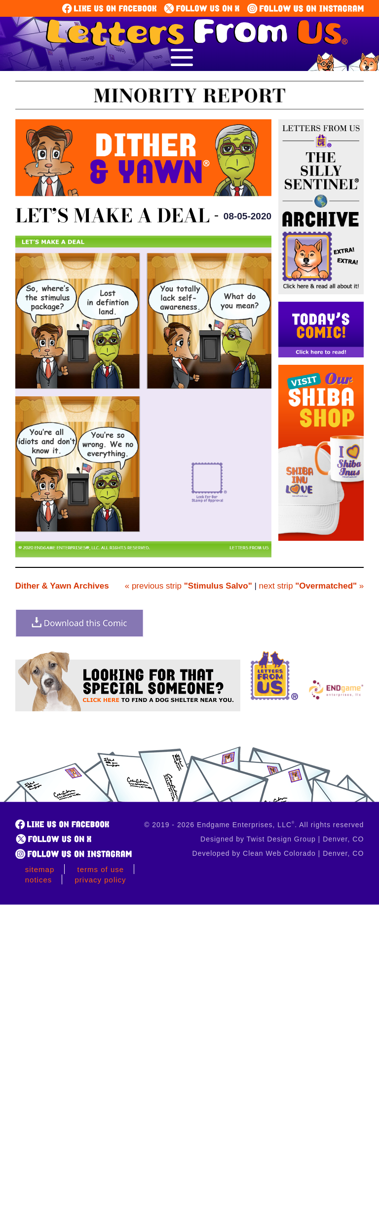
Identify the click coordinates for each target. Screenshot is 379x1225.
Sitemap (40, 869)
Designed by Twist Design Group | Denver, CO (282, 839)
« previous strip (188, 586)
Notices (38, 879)
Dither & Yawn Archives (62, 586)
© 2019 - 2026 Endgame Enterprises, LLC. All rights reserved (254, 824)
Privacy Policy (100, 879)
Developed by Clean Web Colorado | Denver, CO (278, 853)
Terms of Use (100, 869)
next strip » (311, 586)
